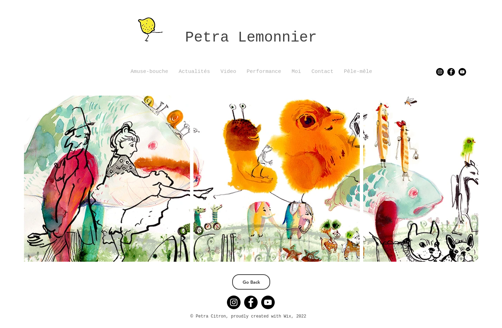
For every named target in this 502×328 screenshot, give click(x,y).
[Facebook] (451, 72)
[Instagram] (440, 72)
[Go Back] (251, 282)
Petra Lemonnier (251, 37)
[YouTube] (462, 72)
